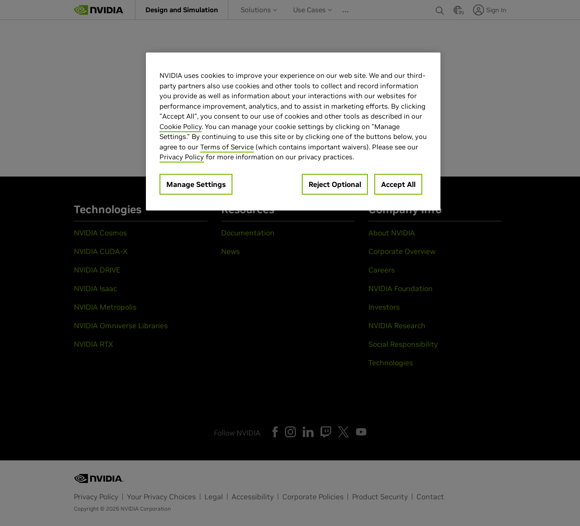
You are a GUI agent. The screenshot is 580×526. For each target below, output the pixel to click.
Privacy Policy (182, 157)
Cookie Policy (181, 126)
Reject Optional (335, 184)
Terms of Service (227, 147)
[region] (293, 131)
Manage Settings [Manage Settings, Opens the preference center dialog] (196, 184)
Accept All (398, 184)
